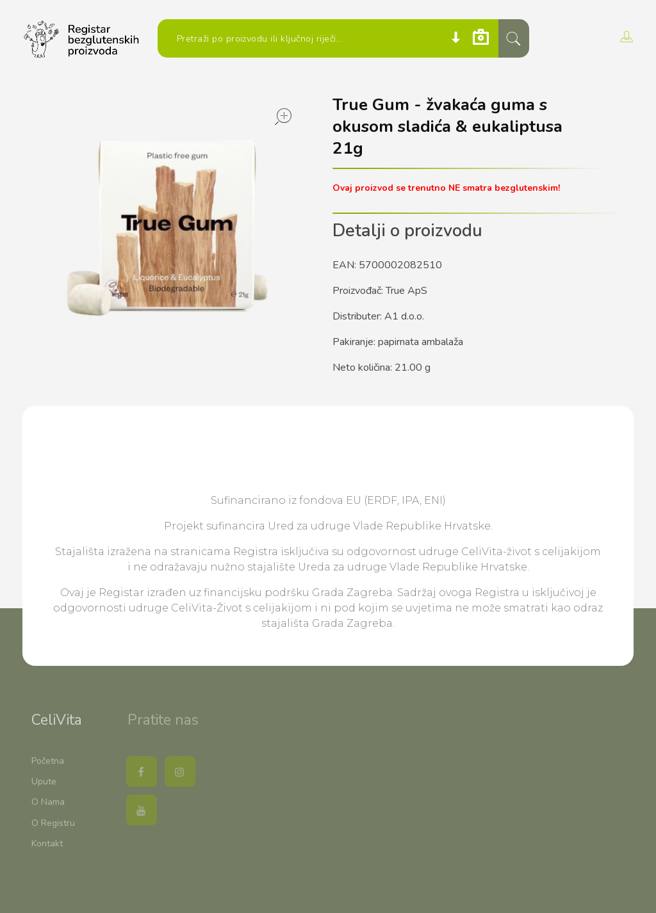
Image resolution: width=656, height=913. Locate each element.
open (283, 116)
